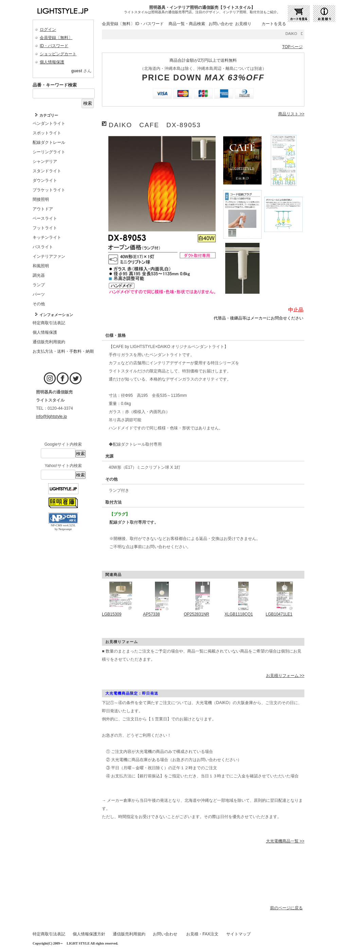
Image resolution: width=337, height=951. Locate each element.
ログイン (48, 29)
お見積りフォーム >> (285, 675)
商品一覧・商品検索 (186, 23)
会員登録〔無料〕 (56, 37)
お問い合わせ (221, 23)
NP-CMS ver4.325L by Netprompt (63, 527)
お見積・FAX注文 (202, 934)
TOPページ (292, 46)
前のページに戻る (286, 908)
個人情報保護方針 (89, 934)
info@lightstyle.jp (51, 416)
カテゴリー (48, 115)
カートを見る (274, 23)
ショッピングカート (58, 54)
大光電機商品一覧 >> (285, 841)
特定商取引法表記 (49, 934)
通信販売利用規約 (129, 934)
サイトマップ (238, 934)
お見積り (243, 23)
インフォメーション (56, 315)
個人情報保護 (52, 62)
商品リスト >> (291, 114)
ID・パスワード (54, 45)
